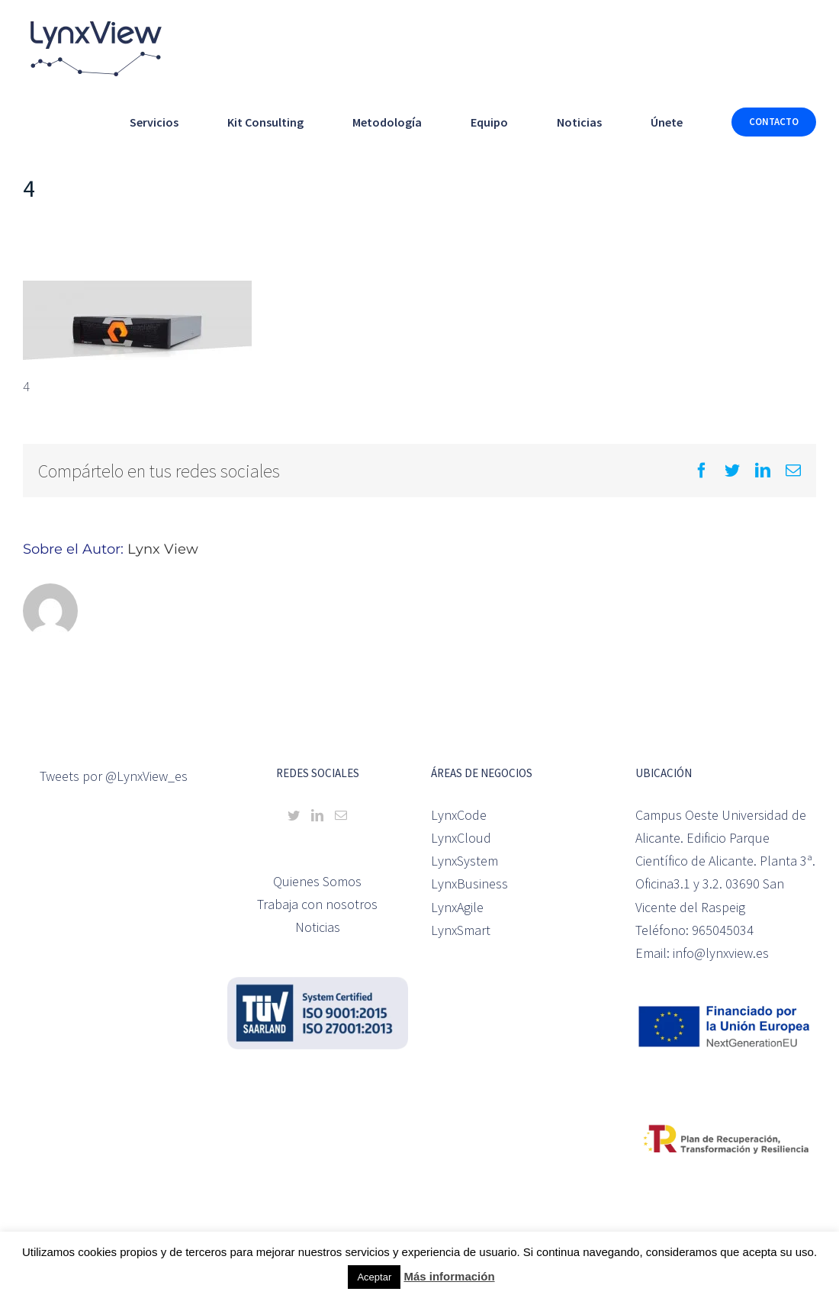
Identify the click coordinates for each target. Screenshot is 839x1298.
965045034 (723, 930)
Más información (448, 1276)
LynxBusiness (469, 883)
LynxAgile (457, 907)
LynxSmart (460, 930)
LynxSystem (464, 860)
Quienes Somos (317, 881)
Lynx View (162, 549)
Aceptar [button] (374, 1277)
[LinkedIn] (317, 815)
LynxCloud (461, 838)
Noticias (317, 927)
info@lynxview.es (721, 953)
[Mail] (341, 815)
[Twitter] (294, 815)
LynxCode (459, 815)
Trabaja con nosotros (317, 904)
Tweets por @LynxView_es (114, 776)
